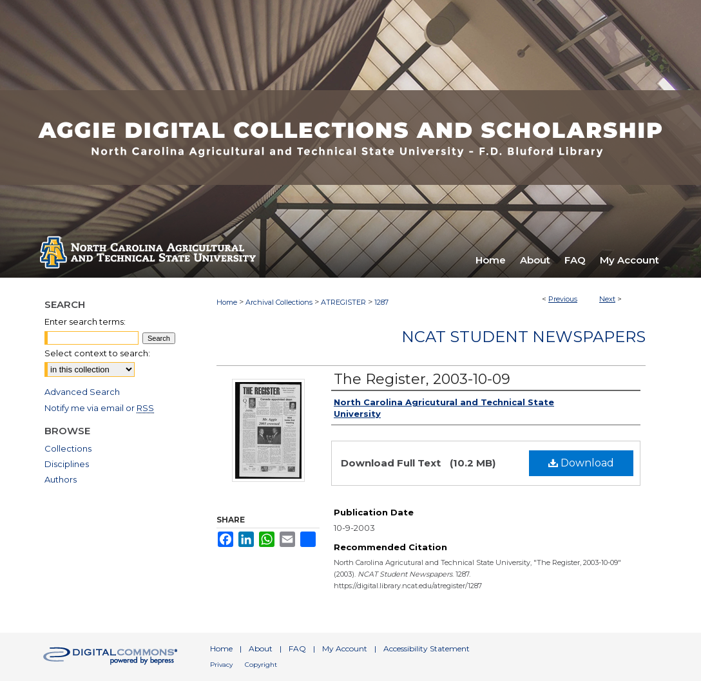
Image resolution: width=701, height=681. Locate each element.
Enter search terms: (85, 321)
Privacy (221, 664)
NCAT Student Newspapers (523, 336)
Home (226, 302)
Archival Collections (278, 302)
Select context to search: (97, 353)
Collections (67, 448)
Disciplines (66, 464)
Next (607, 298)
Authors (60, 479)
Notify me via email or (99, 408)
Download (581, 463)
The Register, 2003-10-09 (422, 379)
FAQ (297, 648)
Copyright (261, 664)
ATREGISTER (343, 302)
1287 (381, 302)
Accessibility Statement (426, 648)
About (261, 648)
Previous (562, 298)
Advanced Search (82, 392)
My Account (344, 648)
